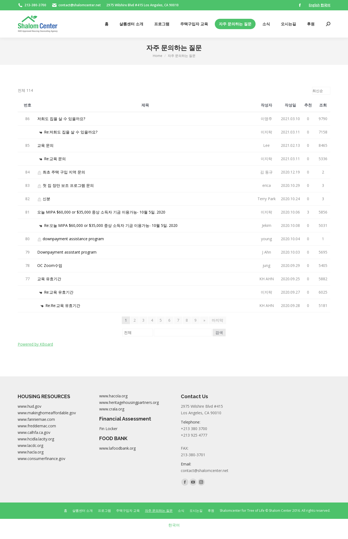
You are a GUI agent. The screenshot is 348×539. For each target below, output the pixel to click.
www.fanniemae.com (36, 419)
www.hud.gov (29, 406)
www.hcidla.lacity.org (36, 438)
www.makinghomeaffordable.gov (47, 412)
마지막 (217, 320)
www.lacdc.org (30, 445)
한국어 (325, 5)
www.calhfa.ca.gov (34, 432)
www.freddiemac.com (37, 425)
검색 (219, 332)
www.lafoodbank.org (117, 448)
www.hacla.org (31, 452)
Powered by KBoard (35, 344)
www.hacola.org (113, 395)
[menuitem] (107, 24)
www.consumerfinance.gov (41, 458)
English (314, 5)
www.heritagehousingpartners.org (129, 402)
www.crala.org (111, 409)
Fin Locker (108, 428)
